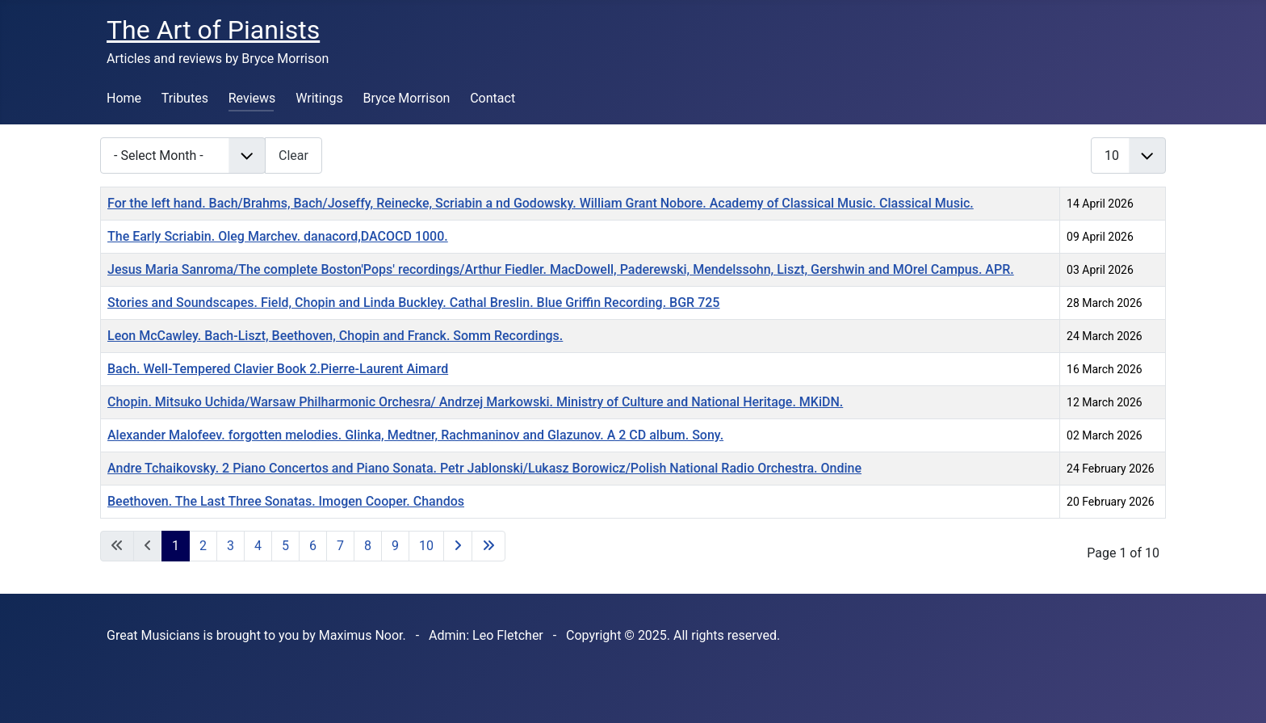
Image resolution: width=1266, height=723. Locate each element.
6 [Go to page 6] (312, 545)
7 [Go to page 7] (340, 545)
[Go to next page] (457, 546)
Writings (319, 98)
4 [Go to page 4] (258, 545)
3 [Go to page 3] (230, 545)
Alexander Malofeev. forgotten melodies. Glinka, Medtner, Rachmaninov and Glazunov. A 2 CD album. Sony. (415, 435)
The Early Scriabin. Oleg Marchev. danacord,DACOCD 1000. (277, 236)
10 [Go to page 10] (426, 545)
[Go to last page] (488, 546)
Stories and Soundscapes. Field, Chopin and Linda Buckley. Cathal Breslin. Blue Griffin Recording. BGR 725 (413, 302)
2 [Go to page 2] (203, 545)
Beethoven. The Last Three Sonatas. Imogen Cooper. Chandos (285, 501)
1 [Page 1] (175, 545)
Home (124, 98)
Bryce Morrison (407, 98)
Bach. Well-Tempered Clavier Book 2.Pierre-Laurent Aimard (277, 368)
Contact (492, 98)
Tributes (184, 98)
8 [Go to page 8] (367, 545)
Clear (293, 155)
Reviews (252, 98)
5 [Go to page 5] (285, 545)
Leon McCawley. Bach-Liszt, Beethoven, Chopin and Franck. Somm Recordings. (335, 335)
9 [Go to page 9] (395, 545)
